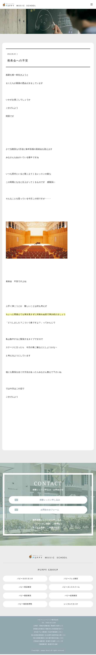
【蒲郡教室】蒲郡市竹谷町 (48, 645)
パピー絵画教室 (71, 596)
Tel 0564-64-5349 (48, 623)
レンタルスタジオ (71, 605)
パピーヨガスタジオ (25, 579)
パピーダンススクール (70, 587)
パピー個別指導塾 (25, 605)
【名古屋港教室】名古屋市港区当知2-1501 (47, 639)
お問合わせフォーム (50, 510)
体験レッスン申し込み (50, 500)
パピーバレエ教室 (71, 579)
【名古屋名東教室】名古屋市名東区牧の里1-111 (47, 636)
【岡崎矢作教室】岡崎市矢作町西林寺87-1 (48, 629)
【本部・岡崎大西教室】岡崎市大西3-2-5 (48, 626)
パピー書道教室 (25, 596)
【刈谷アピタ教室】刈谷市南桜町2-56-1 (48, 633)
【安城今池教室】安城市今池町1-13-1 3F (48, 642)
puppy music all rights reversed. (52, 651)
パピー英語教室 (25, 587)
